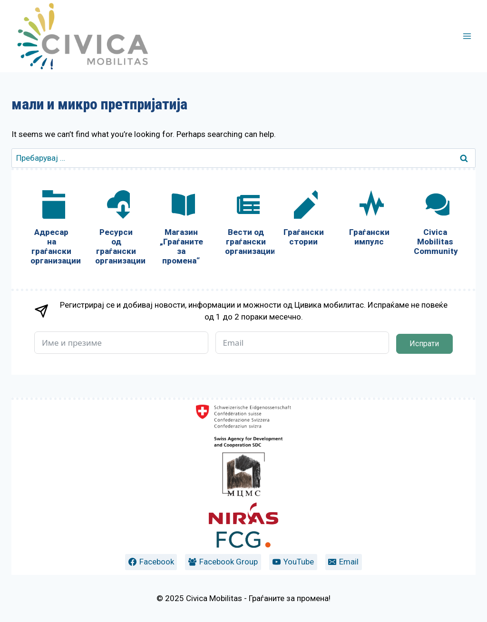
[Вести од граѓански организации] (245, 225)
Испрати (424, 343)
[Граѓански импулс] (369, 220)
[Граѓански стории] (303, 220)
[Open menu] (467, 36)
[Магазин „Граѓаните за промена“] (180, 229)
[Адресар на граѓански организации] (51, 229)
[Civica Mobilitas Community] (435, 225)
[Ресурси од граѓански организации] (116, 229)
